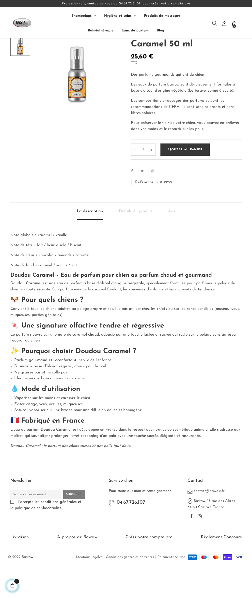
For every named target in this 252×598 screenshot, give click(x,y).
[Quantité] (143, 180)
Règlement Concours (221, 567)
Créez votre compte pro (149, 567)
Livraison (19, 567)
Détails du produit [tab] (135, 242)
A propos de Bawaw (77, 567)
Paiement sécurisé (171, 587)
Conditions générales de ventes (130, 587)
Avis (171, 242)
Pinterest (154, 202)
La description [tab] (90, 242)
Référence (144, 212)
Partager (134, 202)
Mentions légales (89, 587)
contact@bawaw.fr (209, 521)
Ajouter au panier (185, 180)
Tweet (144, 202)
